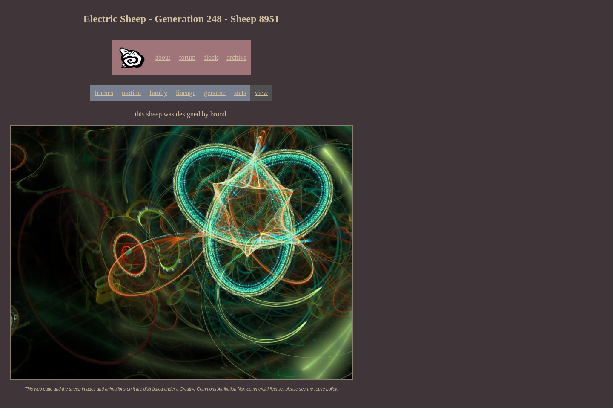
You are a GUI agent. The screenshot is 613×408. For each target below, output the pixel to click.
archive (236, 57)
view (261, 92)
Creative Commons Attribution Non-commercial (224, 389)
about (163, 57)
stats (240, 92)
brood (218, 114)
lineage (185, 92)
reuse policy (325, 389)
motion (131, 92)
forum (187, 57)
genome (215, 92)
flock (211, 57)
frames (104, 92)
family (158, 92)
